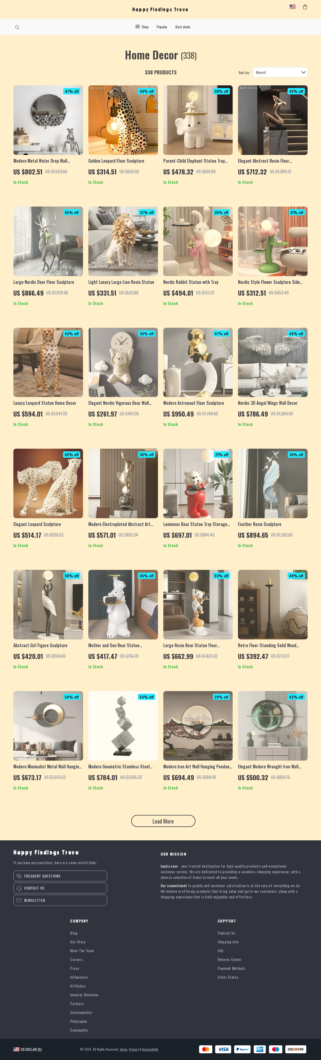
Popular (162, 26)
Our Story (77, 941)
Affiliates (78, 986)
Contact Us (226, 933)
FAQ (221, 950)
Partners (77, 1003)
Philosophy (78, 1021)
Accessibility (150, 1049)
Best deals (182, 26)
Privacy (134, 1049)
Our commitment (174, 885)
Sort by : (244, 72)
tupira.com (169, 866)
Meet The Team (82, 950)
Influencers (79, 977)
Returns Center (230, 959)
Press (74, 968)
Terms (123, 1049)
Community (79, 1030)
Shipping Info (228, 941)
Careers (76, 959)
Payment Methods (232, 968)
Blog (73, 933)
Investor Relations (84, 994)
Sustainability (81, 1012)
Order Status (228, 977)
